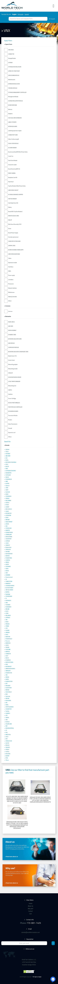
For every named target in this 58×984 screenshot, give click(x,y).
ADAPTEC (7, 530)
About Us (30, 906)
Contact (30, 911)
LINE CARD (7, 456)
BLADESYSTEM (8, 681)
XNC (6, 620)
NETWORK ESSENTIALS (10, 462)
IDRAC (6, 494)
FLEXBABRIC (8, 607)
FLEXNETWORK (9, 532)
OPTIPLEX (7, 617)
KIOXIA (7, 571)
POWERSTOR (8, 673)
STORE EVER (8, 528)
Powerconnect (8, 577)
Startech (7, 485)
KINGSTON (7, 734)
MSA (6, 664)
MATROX (7, 651)
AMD (6, 481)
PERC (6, 468)
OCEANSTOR (8, 709)
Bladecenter (8, 547)
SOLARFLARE (8, 724)
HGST (6, 656)
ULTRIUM (7, 541)
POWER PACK (8, 558)
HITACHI (7, 749)
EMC (6, 739)
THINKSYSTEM (8, 581)
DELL (6, 732)
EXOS (6, 634)
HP (6, 730)
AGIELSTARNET (8, 522)
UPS (6, 715)
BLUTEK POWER (9, 588)
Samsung (7, 696)
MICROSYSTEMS (9, 662)
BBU (6, 694)
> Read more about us (11, 857)
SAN (6, 720)
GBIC (6, 573)
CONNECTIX (8, 654)
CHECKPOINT (8, 539)
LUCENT (7, 507)
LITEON (7, 524)
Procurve (7, 641)
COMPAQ (7, 560)
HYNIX (6, 613)
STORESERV (8, 496)
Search (52, 19)
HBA (6, 602)
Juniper (7, 511)
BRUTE (7, 466)
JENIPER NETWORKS (10, 668)
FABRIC (7, 717)
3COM (6, 543)
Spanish (27, 14)
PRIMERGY (7, 583)
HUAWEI (7, 630)
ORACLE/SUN (8, 741)
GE (6, 579)
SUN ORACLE (8, 692)
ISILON (7, 477)
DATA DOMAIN (8, 537)
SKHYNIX (7, 551)
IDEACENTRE (8, 473)
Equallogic (7, 594)
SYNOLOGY (8, 549)
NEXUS (7, 658)
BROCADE (7, 754)
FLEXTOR (7, 492)
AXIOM (7, 564)
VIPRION (7, 632)
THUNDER (7, 605)
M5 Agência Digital (37, 977)
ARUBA (7, 677)
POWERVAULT (8, 639)
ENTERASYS (8, 600)
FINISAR (7, 647)
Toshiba (7, 711)
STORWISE (8, 566)
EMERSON (7, 643)
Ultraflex (7, 449)
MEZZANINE (8, 500)
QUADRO (7, 713)
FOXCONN (7, 649)
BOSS (6, 611)
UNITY (6, 490)
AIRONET (7, 520)
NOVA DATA (8, 700)
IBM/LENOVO (8, 509)
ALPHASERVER (8, 554)
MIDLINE (7, 609)
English (14, 14)
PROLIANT (7, 685)
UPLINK (7, 626)
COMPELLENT (8, 534)
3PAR (6, 488)
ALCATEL (7, 483)
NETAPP (7, 756)
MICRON (7, 556)
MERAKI (7, 690)
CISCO (6, 737)
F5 (6, 598)
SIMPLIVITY (7, 671)
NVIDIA (7, 679)
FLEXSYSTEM (8, 688)
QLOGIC (7, 743)
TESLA (6, 451)
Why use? (30, 908)
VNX (6, 675)
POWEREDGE (8, 479)
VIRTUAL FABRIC (9, 590)
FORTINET (7, 454)
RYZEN (7, 505)
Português (21, 14)
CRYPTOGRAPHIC (9, 707)
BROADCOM (8, 513)
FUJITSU (7, 751)
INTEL (6, 758)
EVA (6, 458)
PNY (6, 726)
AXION (7, 645)
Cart (30, 914)
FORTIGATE (8, 475)
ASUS (6, 464)
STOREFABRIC (8, 596)
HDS (6, 628)
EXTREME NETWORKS (10, 471)
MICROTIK (7, 637)
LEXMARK (7, 575)
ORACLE (7, 498)
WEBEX (7, 562)
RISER (6, 622)
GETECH (7, 502)
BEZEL (6, 460)
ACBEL (6, 705)
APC (6, 702)
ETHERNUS (8, 660)
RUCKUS (7, 722)
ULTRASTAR (8, 515)
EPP (6, 683)
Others (7, 760)
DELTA (6, 517)
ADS (6, 526)
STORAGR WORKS (9, 585)
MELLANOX (8, 615)
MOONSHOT (8, 666)
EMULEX (7, 745)
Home (30, 903)
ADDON (7, 698)
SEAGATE (7, 747)
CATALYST (7, 545)
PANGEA (7, 624)
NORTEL (7, 592)
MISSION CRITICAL (9, 728)
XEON (6, 568)
